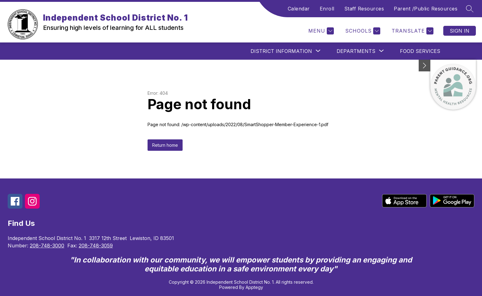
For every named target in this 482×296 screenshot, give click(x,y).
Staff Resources (364, 9)
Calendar (299, 9)
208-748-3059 (96, 245)
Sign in (459, 31)
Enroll (327, 9)
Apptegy (254, 287)
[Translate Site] (411, 31)
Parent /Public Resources (425, 9)
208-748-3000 (47, 245)
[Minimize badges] (424, 65)
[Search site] (469, 8)
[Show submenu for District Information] (281, 51)
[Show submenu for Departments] (356, 51)
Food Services (420, 51)
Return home (165, 145)
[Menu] (320, 31)
